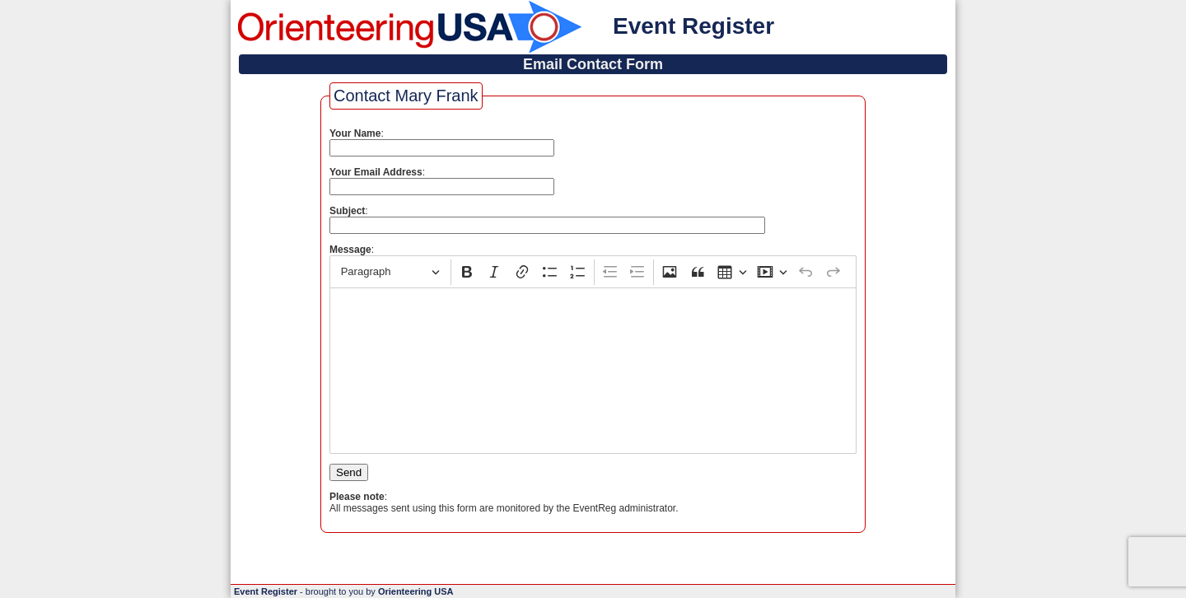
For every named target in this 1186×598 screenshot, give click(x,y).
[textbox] (593, 370)
